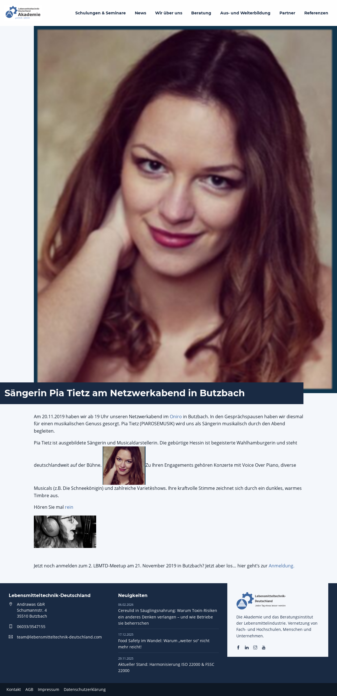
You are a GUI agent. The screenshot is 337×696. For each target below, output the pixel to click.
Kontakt (13, 689)
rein (69, 507)
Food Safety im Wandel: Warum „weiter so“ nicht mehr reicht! (164, 640)
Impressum (48, 689)
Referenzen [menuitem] (316, 13)
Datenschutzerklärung (85, 689)
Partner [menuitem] (287, 13)
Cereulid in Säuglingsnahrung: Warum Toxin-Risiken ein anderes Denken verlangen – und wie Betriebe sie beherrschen (167, 614)
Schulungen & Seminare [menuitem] (100, 13)
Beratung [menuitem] (201, 13)
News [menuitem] (140, 13)
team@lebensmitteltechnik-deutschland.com (59, 637)
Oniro (176, 416)
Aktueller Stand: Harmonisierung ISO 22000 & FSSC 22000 (166, 664)
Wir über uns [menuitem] (168, 13)
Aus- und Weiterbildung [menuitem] (245, 13)
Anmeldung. (281, 566)
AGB (29, 689)
